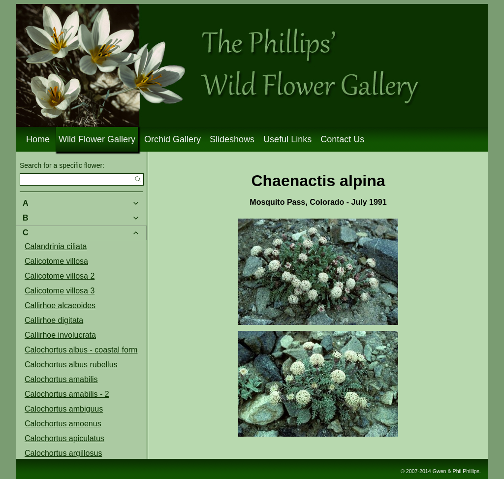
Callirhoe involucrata (60, 335)
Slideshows (232, 139)
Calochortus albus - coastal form (81, 350)
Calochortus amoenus (63, 423)
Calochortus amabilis (61, 379)
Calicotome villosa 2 (59, 276)
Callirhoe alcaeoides (60, 305)
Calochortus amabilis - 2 (67, 394)
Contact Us (342, 139)
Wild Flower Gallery (97, 139)
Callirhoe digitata (54, 320)
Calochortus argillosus (63, 453)
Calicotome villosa (56, 261)
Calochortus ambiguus (64, 409)
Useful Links (287, 139)
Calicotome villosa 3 (59, 291)
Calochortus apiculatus (64, 438)
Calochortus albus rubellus (71, 364)
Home (38, 139)
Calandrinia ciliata (56, 246)
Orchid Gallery (172, 139)
